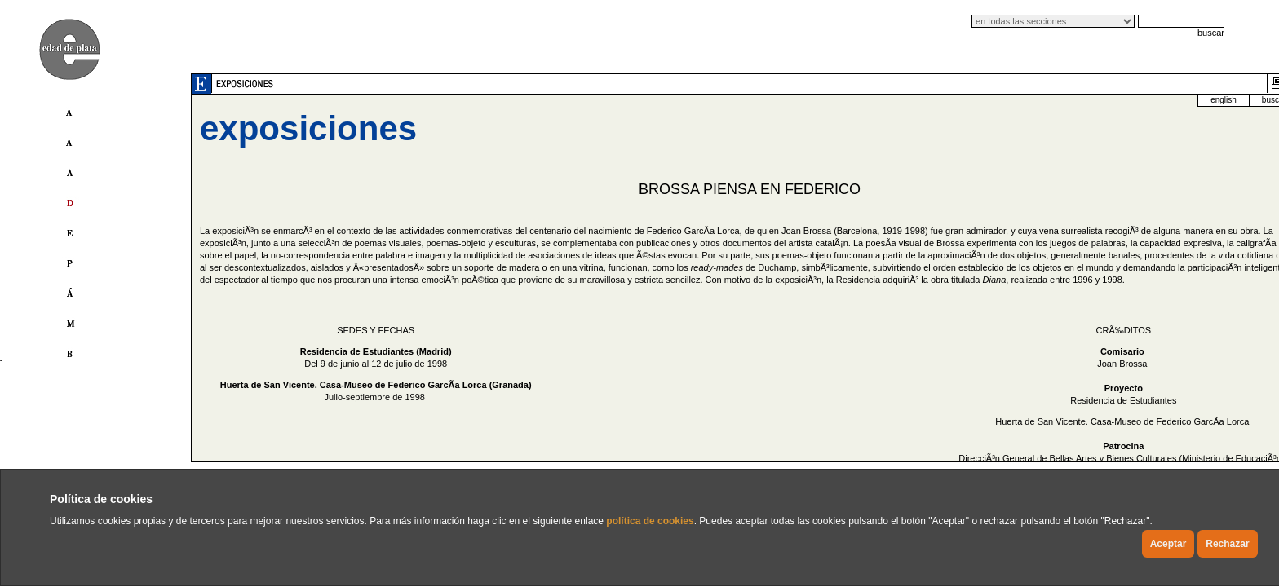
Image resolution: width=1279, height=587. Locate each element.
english (1021, 99)
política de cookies (649, 521)
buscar (1210, 33)
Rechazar (1227, 543)
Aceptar (1168, 543)
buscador (1076, 99)
